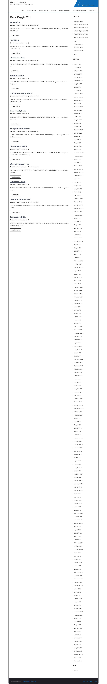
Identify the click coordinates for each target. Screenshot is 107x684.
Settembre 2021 (78, 136)
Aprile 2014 (77, 353)
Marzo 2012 (77, 435)
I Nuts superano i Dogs (17, 58)
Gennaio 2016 (78, 290)
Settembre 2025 (78, 80)
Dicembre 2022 (78, 107)
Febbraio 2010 (78, 513)
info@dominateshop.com (87, 5)
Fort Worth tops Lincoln (17, 182)
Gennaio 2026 (78, 74)
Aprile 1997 (77, 658)
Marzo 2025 (77, 87)
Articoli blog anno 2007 (81, 27)
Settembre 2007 (78, 585)
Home (22, 10)
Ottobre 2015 (78, 300)
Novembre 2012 (78, 408)
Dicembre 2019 (78, 169)
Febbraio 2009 (78, 543)
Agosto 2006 (77, 618)
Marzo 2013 (77, 395)
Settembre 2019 (78, 176)
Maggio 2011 (78, 467)
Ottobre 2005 (78, 641)
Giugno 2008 (78, 559)
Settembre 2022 (78, 113)
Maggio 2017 (78, 251)
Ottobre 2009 (78, 520)
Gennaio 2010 (78, 517)
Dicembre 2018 (78, 205)
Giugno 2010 (78, 500)
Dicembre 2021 (78, 130)
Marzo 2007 (77, 605)
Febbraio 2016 (78, 287)
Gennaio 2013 (78, 402)
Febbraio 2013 (78, 398)
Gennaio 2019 (78, 202)
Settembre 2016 (78, 267)
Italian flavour (14, 40)
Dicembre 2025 (78, 77)
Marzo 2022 (77, 123)
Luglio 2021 (77, 139)
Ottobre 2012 (78, 412)
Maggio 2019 (78, 189)
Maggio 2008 (78, 562)
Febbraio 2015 (78, 326)
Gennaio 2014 (78, 362)
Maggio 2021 (78, 146)
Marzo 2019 (77, 195)
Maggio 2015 (78, 317)
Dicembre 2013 (78, 366)
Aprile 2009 (77, 536)
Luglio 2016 (77, 271)
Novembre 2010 (78, 484)
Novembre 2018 (78, 208)
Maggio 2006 (78, 628)
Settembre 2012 (78, 415)
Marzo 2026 (77, 67)
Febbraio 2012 (78, 438)
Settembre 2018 (78, 215)
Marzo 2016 (77, 284)
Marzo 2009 (77, 539)
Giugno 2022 (78, 117)
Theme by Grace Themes (89, 681)
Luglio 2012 (77, 421)
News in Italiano (43, 10)
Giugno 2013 (78, 385)
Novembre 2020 (78, 153)
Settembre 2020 (78, 156)
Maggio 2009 (78, 533)
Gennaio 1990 (78, 661)
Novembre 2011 (78, 448)
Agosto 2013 (77, 379)
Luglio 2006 (77, 621)
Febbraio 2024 (78, 94)
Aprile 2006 (77, 631)
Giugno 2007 (78, 595)
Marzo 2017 (77, 258)
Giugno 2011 (78, 464)
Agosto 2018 (77, 218)
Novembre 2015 (78, 297)
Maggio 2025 (78, 84)
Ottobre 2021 (78, 133)
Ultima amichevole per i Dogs (19, 164)
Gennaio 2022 (78, 126)
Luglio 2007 (77, 592)
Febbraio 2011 (78, 474)
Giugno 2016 (78, 274)
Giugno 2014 (78, 346)
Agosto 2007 (77, 589)
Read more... (16, 35)
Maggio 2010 (78, 503)
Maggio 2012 (78, 428)
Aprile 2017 (77, 254)
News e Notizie (78, 44)
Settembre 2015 (78, 303)
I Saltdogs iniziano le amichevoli (20, 199)
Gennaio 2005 (78, 651)
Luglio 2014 (77, 343)
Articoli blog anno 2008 (81, 31)
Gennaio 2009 (78, 546)
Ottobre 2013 (78, 372)
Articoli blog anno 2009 (81, 34)
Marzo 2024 (77, 90)
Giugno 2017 (78, 248)
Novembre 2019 (78, 172)
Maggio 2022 (78, 120)
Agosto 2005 (77, 644)
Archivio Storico (78, 22)
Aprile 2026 (77, 64)
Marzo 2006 (77, 635)
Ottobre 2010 (78, 487)
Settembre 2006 (78, 615)
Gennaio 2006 (78, 638)
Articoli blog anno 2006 (81, 24)
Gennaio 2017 (78, 264)
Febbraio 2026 (78, 71)
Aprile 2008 (77, 566)
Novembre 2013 (78, 369)
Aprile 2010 (77, 507)
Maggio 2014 (78, 349)
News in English (31, 10)
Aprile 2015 (77, 320)
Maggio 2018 (78, 228)
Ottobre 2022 (78, 110)
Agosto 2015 (77, 307)
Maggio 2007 (78, 598)
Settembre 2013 (78, 376)
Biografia (53, 10)
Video (75, 54)
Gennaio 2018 (78, 238)
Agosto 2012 (77, 418)
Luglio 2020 (77, 162)
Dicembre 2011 (78, 444)
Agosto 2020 (77, 159)
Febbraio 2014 (78, 359)
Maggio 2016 (78, 277)
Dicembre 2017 (78, 241)
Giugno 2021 (78, 143)
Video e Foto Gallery (64, 10)
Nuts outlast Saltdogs (17, 75)
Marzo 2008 (77, 569)
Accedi (76, 671)
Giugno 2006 (78, 625)
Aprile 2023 (77, 103)
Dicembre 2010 (78, 480)
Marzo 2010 (77, 510)
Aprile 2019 (77, 192)
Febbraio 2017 (78, 261)
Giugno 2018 (78, 225)
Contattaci (92, 10)
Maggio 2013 (78, 389)
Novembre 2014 (78, 333)
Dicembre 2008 (78, 549)
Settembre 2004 (78, 654)
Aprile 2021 (77, 149)
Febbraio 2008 (78, 572)
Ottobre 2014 (78, 336)
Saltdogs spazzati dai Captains (20, 129)
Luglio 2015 (77, 310)
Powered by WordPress (29, 681)
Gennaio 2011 (78, 477)
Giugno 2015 (78, 313)
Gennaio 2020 (78, 166)
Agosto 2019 (77, 179)
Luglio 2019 (77, 182)
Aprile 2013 (77, 392)
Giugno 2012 (78, 425)
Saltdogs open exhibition (18, 217)
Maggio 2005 (78, 648)
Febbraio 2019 (78, 198)
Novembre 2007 (78, 579)
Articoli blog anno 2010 (79, 10)
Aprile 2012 (77, 431)
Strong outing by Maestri (18, 111)
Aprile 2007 (77, 602)
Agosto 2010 (77, 494)
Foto (75, 41)
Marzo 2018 (77, 235)
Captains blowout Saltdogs (18, 146)
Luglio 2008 (77, 556)
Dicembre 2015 (78, 294)
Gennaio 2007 (78, 608)
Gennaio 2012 (78, 441)
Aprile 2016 (77, 280)
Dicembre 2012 (78, 405)
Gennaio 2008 (78, 576)
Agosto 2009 (77, 526)
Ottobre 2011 (78, 451)
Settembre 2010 (78, 490)
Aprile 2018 (77, 231)
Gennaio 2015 (78, 330)
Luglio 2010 (77, 497)
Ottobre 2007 (78, 582)
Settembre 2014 (78, 339)
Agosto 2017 (77, 244)
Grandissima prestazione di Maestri (21, 93)
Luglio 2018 (77, 221)
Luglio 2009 (77, 530)
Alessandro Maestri (18, 2)
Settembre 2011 (78, 454)
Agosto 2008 (77, 553)
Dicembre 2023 (78, 97)
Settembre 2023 (78, 100)
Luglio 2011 (77, 461)
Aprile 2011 (77, 471)
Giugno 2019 (78, 185)
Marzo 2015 (77, 323)
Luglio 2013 (77, 382)
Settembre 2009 (78, 523)
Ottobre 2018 (78, 212)
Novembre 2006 (78, 612)
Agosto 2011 (77, 458)
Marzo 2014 (77, 356)
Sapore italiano (15, 22)
